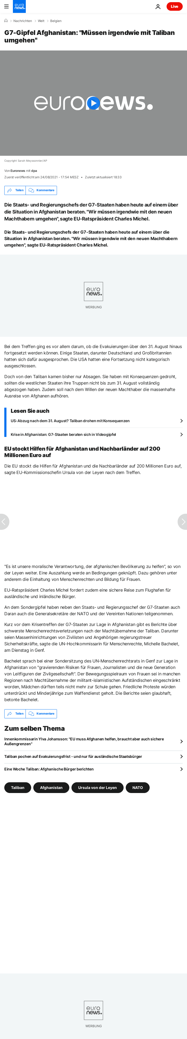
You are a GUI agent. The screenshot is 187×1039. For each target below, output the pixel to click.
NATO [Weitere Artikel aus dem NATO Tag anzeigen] (137, 787)
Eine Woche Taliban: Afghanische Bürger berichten (49, 769)
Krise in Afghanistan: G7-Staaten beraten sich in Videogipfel (63, 434)
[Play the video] (93, 103)
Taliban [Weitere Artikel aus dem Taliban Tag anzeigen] (17, 787)
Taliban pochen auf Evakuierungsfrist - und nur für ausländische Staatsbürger (73, 756)
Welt (41, 21)
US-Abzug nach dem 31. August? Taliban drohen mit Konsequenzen (70, 420)
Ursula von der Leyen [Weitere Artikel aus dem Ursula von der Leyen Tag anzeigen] (97, 787)
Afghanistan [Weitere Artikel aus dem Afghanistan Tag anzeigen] (51, 787)
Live (174, 6)
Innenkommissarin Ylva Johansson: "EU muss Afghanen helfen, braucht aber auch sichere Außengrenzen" (84, 741)
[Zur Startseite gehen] (19, 6)
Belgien (56, 21)
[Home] (6, 21)
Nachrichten (22, 21)
